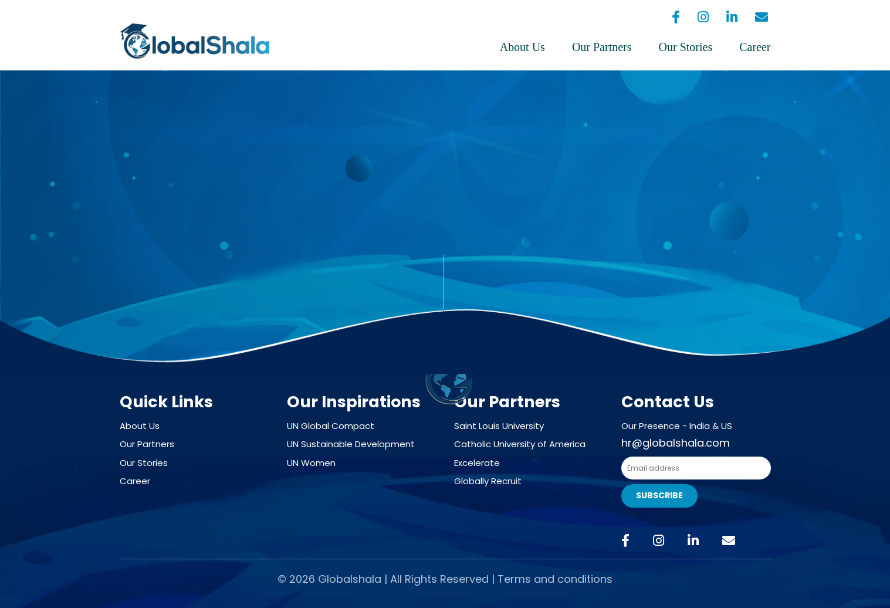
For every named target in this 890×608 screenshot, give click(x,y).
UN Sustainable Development (351, 444)
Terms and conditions (555, 579)
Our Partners (602, 46)
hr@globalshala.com (675, 442)
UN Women (311, 463)
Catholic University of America (520, 444)
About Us (522, 46)
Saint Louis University (499, 426)
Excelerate (477, 463)
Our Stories (686, 46)
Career (754, 46)
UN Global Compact (330, 426)
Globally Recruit (488, 481)
